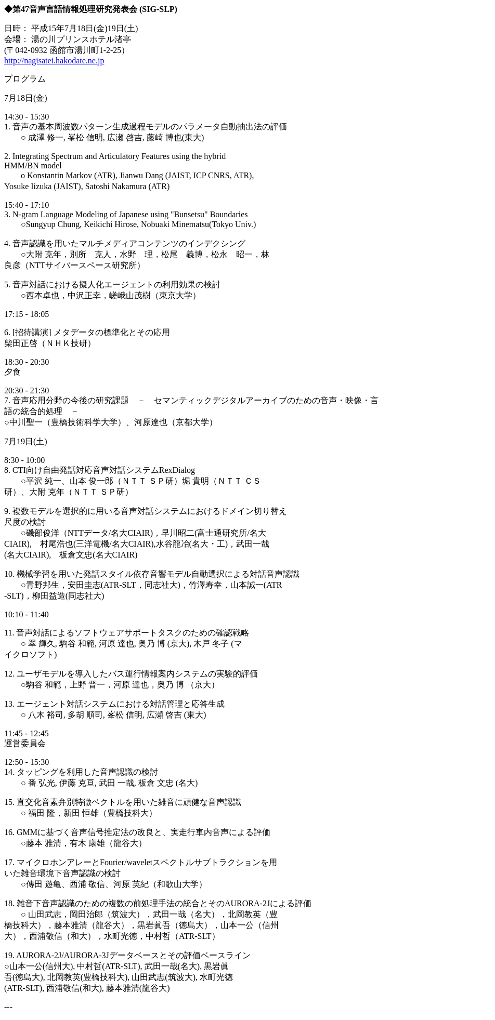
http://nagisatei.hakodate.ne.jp (54, 60)
